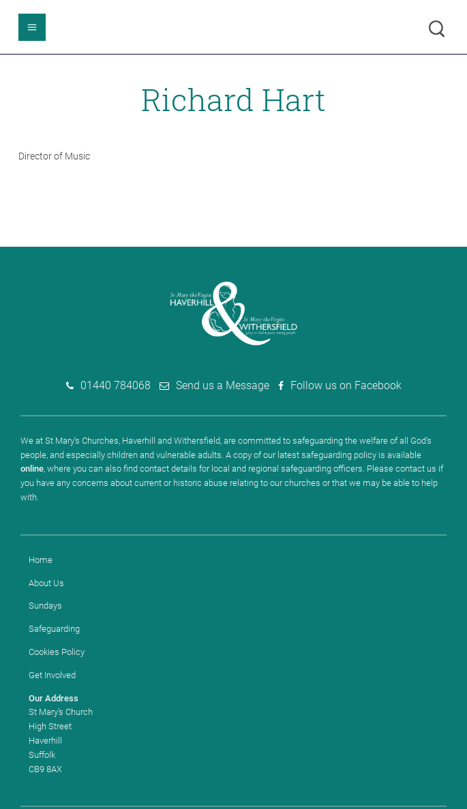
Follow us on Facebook (346, 385)
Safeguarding (54, 629)
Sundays (45, 605)
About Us (46, 583)
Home (40, 560)
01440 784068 (115, 385)
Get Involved (52, 675)
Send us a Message (222, 385)
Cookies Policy (57, 652)
